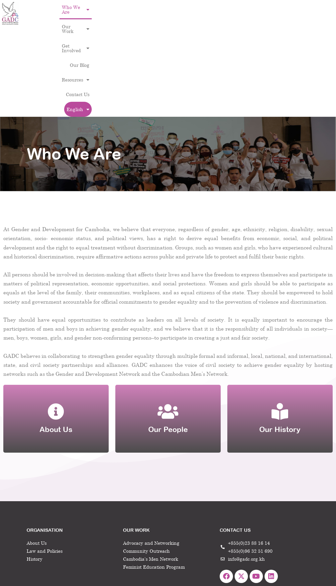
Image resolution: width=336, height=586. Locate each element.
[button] (100, 7)
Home (231, 535)
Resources (231, 7)
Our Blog (203, 7)
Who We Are (100, 7)
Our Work (136, 7)
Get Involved (172, 7)
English (262, 22)
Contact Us (262, 7)
